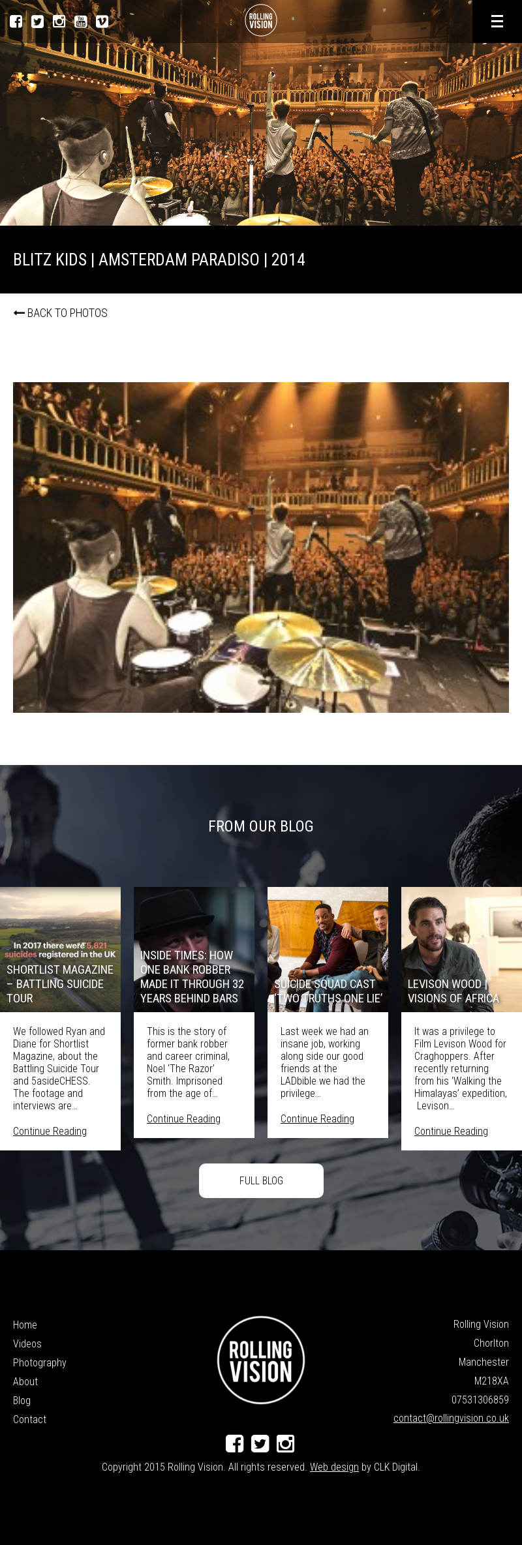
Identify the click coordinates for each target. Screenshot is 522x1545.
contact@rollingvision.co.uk (451, 1418)
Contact (29, 1419)
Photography (40, 1363)
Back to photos (60, 313)
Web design (334, 1467)
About (25, 1381)
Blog (22, 1400)
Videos (27, 1344)
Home (25, 1325)
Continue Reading (50, 1131)
